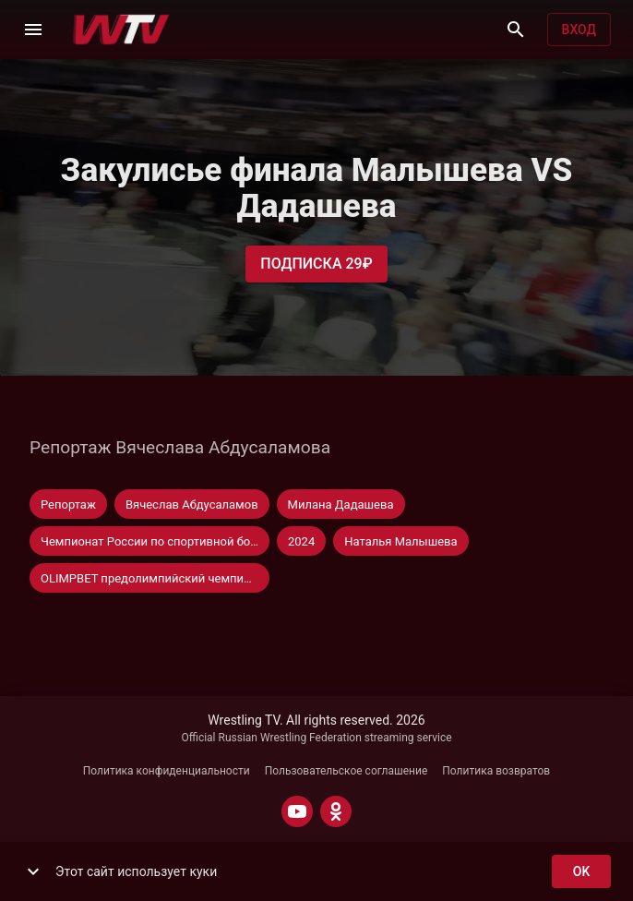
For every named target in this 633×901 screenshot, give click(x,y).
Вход (579, 30)
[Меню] (33, 29)
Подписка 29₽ (316, 264)
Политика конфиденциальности (166, 770)
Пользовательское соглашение (346, 770)
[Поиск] (516, 29)
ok (581, 872)
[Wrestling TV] (121, 29)
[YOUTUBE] (297, 811)
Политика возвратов (496, 770)
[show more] (33, 871)
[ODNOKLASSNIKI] (336, 811)
